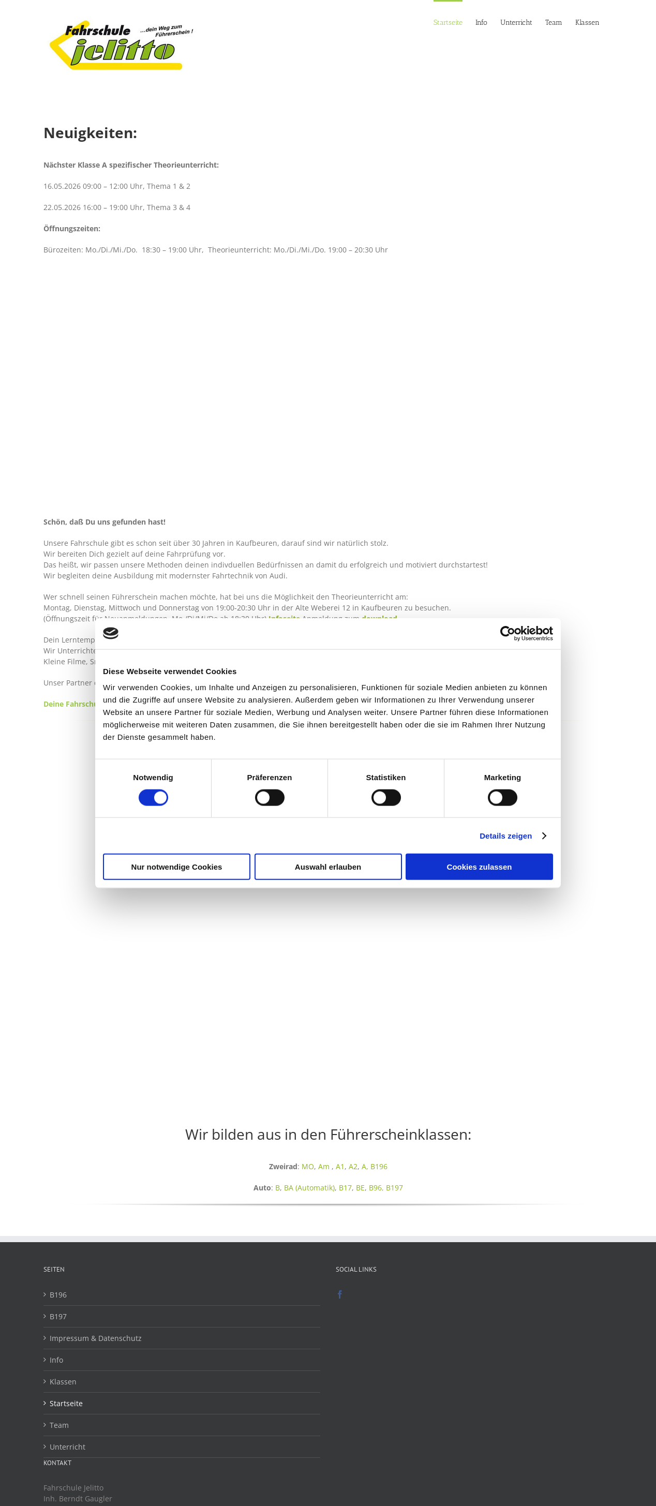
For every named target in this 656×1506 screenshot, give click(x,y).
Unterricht (67, 1447)
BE (360, 1187)
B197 (394, 1187)
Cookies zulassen (479, 866)
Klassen (63, 1381)
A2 (353, 1166)
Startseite (66, 1403)
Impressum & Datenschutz (96, 1338)
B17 (345, 1187)
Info (56, 1360)
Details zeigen (506, 835)
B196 (378, 1166)
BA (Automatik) (309, 1187)
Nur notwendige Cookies (176, 866)
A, (366, 1166)
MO (308, 1166)
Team (59, 1425)
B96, (377, 1187)
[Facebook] (340, 1294)
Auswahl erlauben (328, 866)
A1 (340, 1166)
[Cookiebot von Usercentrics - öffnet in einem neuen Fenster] (508, 633)
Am (324, 1166)
